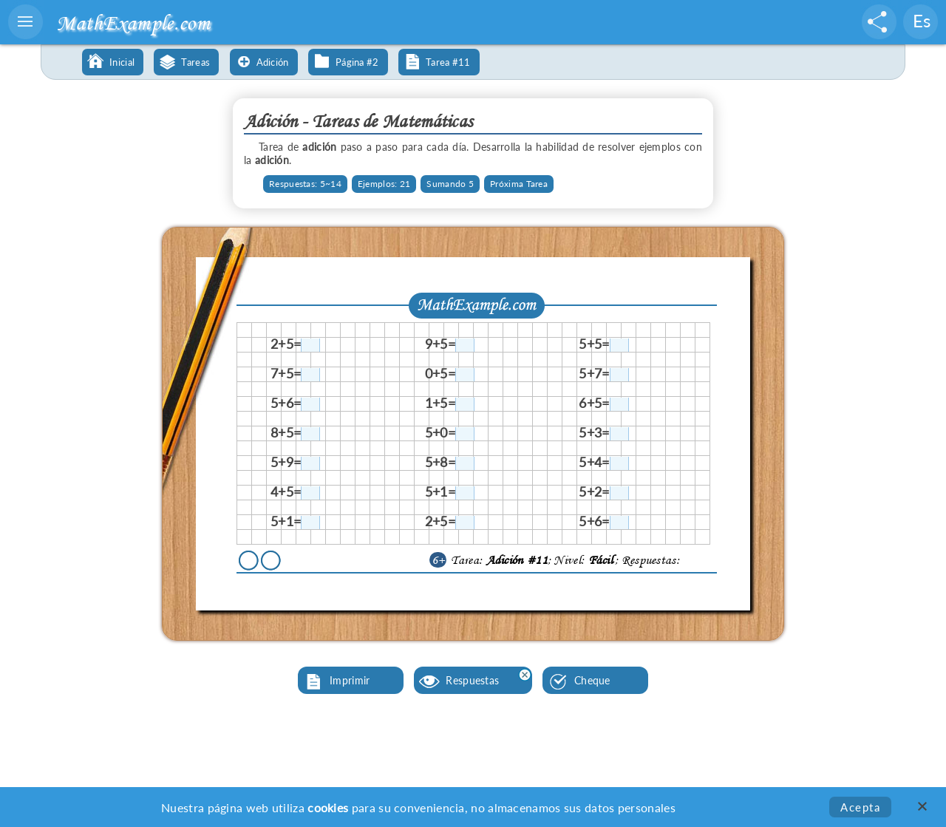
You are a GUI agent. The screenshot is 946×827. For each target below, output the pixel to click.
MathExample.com (133, 22)
